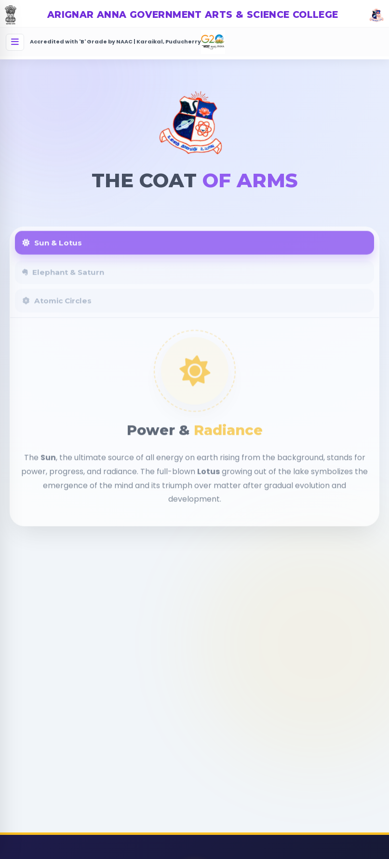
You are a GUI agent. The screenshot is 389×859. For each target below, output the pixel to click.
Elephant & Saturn (63, 278)
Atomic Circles (57, 306)
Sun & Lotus (52, 248)
